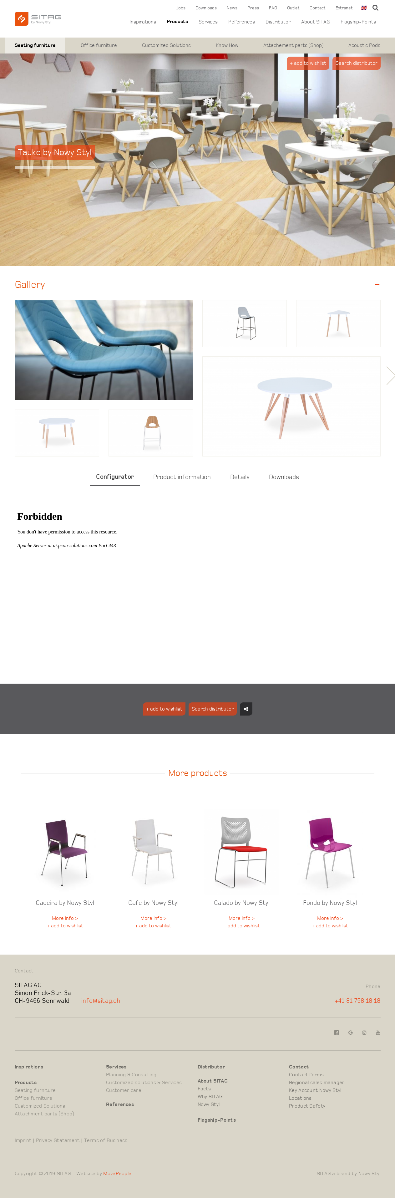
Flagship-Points (358, 22)
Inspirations (142, 22)
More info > (65, 918)
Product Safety (307, 1106)
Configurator (115, 477)
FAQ (273, 8)
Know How (227, 45)
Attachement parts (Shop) (293, 45)
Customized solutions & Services (144, 1082)
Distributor (278, 22)
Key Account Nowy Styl (315, 1090)
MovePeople (117, 1173)
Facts (204, 1089)
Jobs (180, 8)
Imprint (23, 1140)
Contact (318, 8)
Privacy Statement (58, 1140)
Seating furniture (35, 45)
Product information (182, 477)
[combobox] (363, 8)
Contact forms (306, 1075)
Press (253, 8)
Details (240, 477)
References (241, 22)
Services (208, 22)
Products (177, 21)
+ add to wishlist (308, 63)
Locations (300, 1098)
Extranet (344, 8)
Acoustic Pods (364, 45)
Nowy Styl (209, 1104)
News (232, 8)
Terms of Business (106, 1140)
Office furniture (99, 45)
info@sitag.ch (100, 1001)
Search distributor (356, 63)
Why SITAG (210, 1096)
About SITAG (315, 22)
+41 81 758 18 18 (358, 1001)
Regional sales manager (317, 1082)
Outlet (293, 8)
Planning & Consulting (131, 1075)
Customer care (123, 1090)
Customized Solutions (166, 45)
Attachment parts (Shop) (44, 1114)
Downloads (206, 8)
